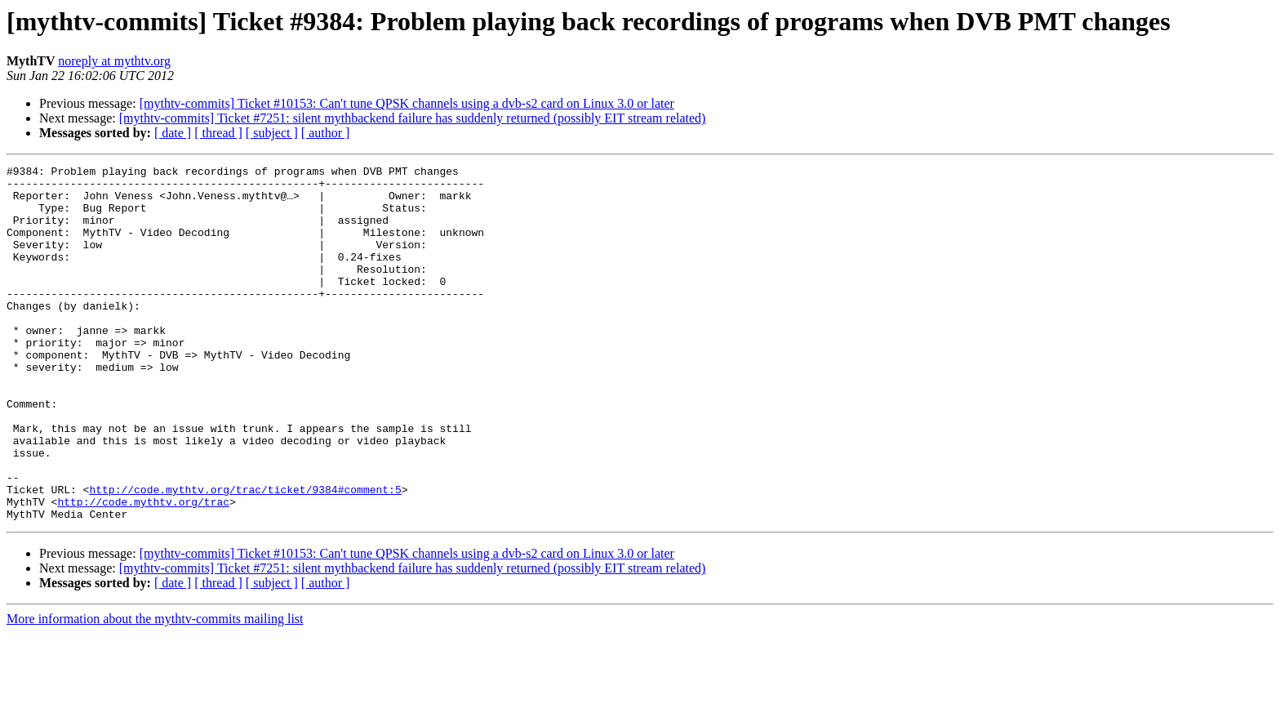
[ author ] (325, 133)
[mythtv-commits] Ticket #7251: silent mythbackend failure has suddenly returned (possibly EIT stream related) (412, 118)
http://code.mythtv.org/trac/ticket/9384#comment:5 (245, 555)
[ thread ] (218, 133)
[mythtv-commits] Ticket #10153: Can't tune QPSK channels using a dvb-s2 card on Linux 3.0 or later (407, 103)
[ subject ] (272, 133)
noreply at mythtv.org (114, 61)
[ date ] (172, 133)
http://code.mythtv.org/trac (143, 570)
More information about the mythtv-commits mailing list (155, 690)
